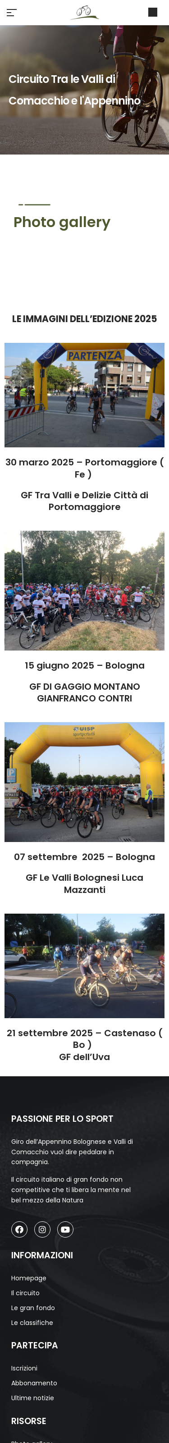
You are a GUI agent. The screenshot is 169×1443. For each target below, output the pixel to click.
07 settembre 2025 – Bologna (84, 857)
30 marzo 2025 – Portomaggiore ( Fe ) (84, 468)
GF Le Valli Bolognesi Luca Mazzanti (84, 883)
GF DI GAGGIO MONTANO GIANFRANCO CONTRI (84, 692)
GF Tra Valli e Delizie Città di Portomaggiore (84, 501)
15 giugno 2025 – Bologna (85, 665)
